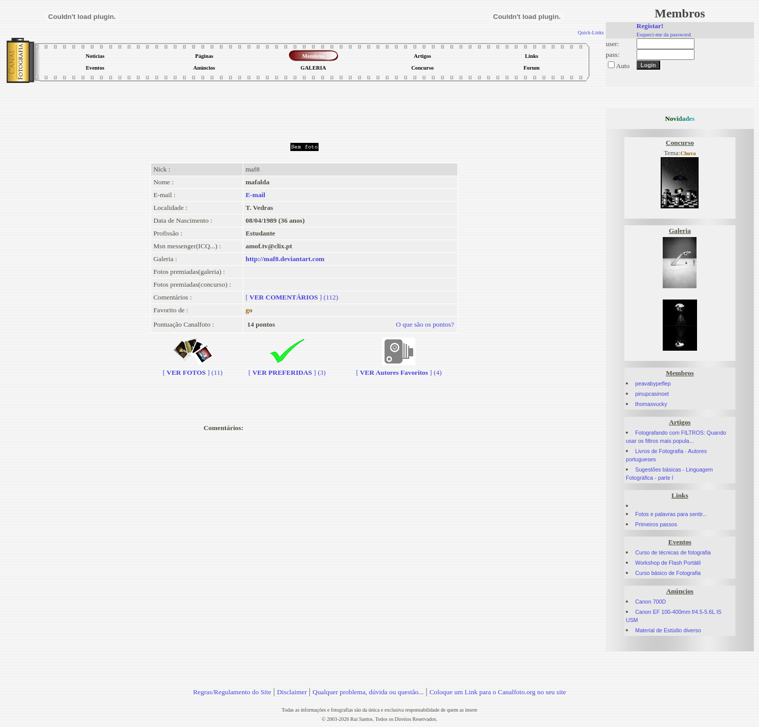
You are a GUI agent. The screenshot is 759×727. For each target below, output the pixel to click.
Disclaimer (292, 692)
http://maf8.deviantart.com (284, 259)
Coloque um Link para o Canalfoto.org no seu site (497, 692)
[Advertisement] (304, 110)
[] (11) (193, 368)
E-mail (255, 195)
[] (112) (291, 297)
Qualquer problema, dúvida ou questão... (368, 692)
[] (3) (287, 368)
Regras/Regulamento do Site (232, 692)
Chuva (687, 153)
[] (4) (398, 368)
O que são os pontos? (425, 324)
